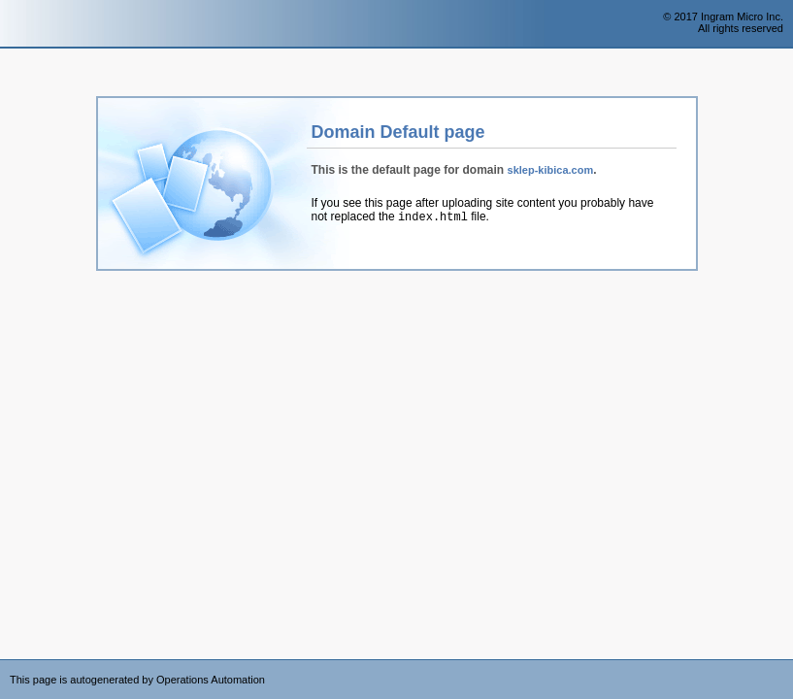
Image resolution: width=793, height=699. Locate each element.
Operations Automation (51, 24)
